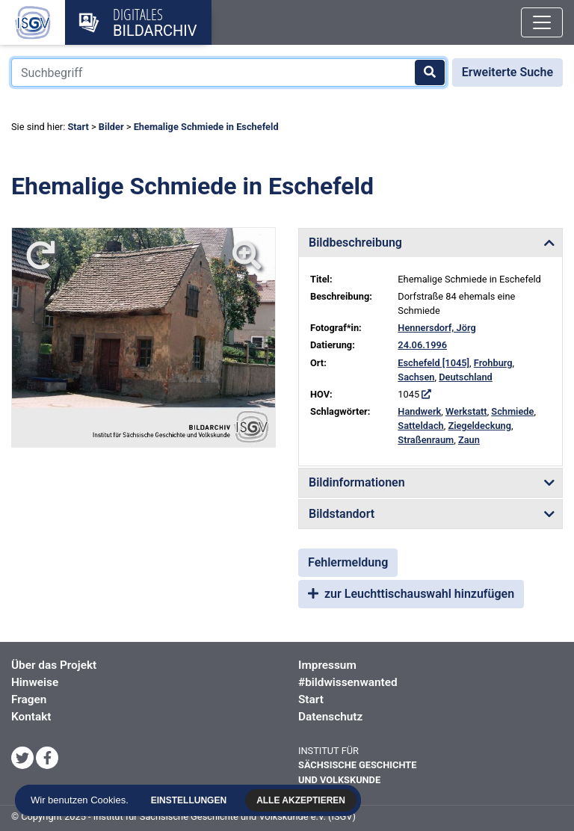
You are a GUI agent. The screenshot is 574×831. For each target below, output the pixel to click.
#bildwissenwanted (348, 682)
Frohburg (493, 362)
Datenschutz (330, 716)
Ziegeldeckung (479, 425)
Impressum (327, 665)
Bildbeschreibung (355, 242)
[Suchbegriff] (228, 72)
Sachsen (416, 377)
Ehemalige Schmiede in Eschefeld (206, 126)
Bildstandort (341, 514)
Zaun (469, 439)
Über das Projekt (53, 665)
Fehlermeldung (348, 562)
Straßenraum (426, 439)
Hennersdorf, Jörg (436, 327)
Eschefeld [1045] (433, 362)
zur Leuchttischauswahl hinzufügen (411, 594)
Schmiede (512, 411)
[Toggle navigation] (542, 22)
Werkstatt (466, 411)
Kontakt (31, 716)
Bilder (111, 126)
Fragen (28, 699)
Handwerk (419, 411)
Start (77, 126)
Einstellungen (191, 800)
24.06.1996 (422, 344)
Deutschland (466, 377)
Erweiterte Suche (507, 72)
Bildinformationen (357, 482)
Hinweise (34, 682)
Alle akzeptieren (303, 800)
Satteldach (420, 425)
